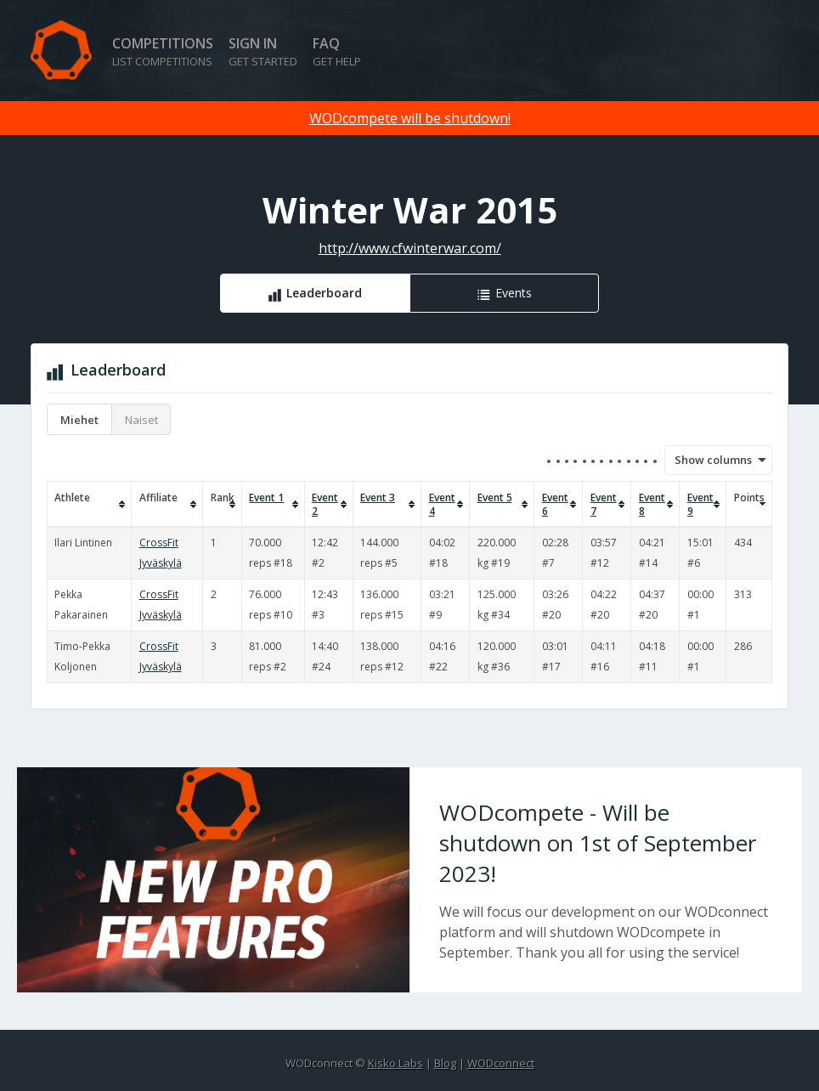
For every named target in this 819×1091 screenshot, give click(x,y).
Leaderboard (324, 293)
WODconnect (500, 1063)
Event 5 (494, 497)
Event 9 (700, 504)
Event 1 (266, 497)
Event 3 (377, 497)
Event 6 (555, 504)
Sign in (263, 51)
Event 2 (325, 504)
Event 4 (442, 504)
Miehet (79, 419)
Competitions (162, 51)
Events (513, 293)
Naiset (141, 419)
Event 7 (603, 504)
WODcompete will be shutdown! (410, 118)
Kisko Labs (395, 1063)
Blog (445, 1063)
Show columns (707, 459)
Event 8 (652, 504)
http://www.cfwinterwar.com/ (410, 248)
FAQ (337, 51)
